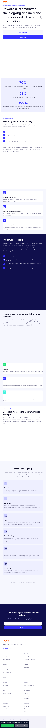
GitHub (26, 711)
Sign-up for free (7, 648)
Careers (5, 688)
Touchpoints (6, 675)
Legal (4, 719)
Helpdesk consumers (29, 659)
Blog (4, 690)
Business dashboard (29, 685)
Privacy (12, 719)
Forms (4, 677)
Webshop (26, 696)
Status (26, 709)
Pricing (26, 693)
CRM (4, 667)
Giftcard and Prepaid (8, 662)
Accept (7, 726)
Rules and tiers (6, 659)
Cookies (20, 719)
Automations (6, 670)
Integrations (27, 690)
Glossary (26, 667)
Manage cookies (21, 726)
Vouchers (5, 664)
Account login (6, 706)
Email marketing (7, 672)
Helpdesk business (29, 656)
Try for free (23, 37)
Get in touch (23, 32)
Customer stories (28, 688)
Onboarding (27, 662)
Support (26, 664)
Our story (5, 685)
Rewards (5, 656)
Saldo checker (6, 709)
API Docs (26, 706)
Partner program (7, 693)
